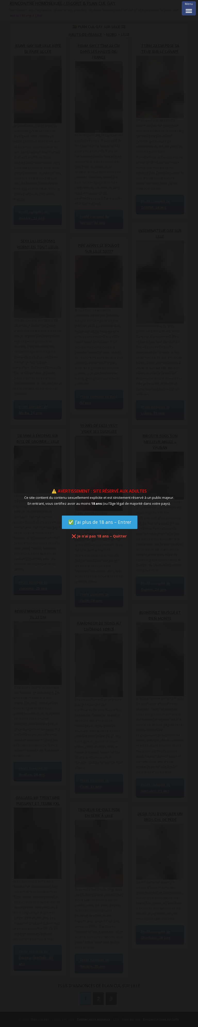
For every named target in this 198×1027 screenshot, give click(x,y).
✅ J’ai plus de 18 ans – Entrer (99, 522)
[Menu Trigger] (189, 8)
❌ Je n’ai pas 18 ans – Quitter (99, 536)
